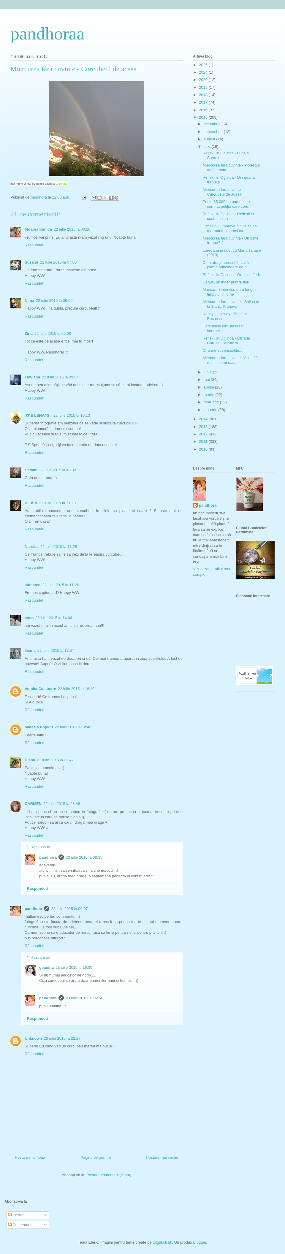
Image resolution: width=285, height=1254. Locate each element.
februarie (212, 402)
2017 (204, 102)
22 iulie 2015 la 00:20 (72, 229)
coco (29, 618)
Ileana (30, 650)
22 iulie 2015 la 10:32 (57, 470)
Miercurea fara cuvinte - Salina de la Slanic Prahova (231, 304)
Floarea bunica (38, 229)
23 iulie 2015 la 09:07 (69, 908)
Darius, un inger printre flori (225, 282)
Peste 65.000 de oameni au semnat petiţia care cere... (226, 204)
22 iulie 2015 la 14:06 (53, 618)
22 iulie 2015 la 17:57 (55, 650)
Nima (29, 300)
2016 (204, 110)
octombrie (213, 124)
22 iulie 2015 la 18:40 (73, 727)
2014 (204, 419)
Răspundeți (34, 245)
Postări (16, 1215)
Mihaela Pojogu (39, 727)
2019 (204, 87)
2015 (204, 117)
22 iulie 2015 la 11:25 (58, 546)
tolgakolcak (162, 1242)
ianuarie (211, 410)
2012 (204, 434)
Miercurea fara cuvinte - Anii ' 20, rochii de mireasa (230, 360)
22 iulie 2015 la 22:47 (55, 760)
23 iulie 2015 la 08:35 (84, 857)
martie (210, 394)
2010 (204, 449)
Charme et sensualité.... (222, 350)
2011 (204, 441)
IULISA (31, 503)
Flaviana (32, 377)
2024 (204, 72)
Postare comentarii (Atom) (108, 1175)
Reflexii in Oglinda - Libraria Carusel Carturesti (226, 340)
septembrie (214, 131)
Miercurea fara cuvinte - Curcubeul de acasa (222, 191)
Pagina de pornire (95, 1157)
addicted (32, 585)
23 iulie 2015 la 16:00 (74, 967)
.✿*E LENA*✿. (38, 415)
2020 (204, 79)
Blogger (199, 1242)
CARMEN (61, 183)
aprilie (209, 387)
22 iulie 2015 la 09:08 (52, 333)
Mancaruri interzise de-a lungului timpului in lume (230, 292)
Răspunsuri (40, 847)
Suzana (31, 262)
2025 (204, 65)
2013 (204, 426)
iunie (208, 372)
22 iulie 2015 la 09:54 (60, 377)
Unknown (33, 1038)
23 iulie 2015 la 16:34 (84, 998)
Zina (29, 333)
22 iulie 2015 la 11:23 (57, 503)
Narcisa (32, 546)
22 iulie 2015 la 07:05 (58, 262)
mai (207, 379)
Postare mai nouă (30, 1157)
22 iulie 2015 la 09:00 (54, 300)
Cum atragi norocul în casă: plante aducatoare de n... (226, 264)
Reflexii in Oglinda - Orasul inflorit (231, 274)
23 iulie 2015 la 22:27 (62, 1038)
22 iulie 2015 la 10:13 (71, 415)
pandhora (48, 857)
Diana (30, 760)
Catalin (31, 470)
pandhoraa (47, 33)
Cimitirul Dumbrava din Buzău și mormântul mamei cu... (229, 228)
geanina (46, 967)
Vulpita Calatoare (40, 689)
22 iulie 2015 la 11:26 (60, 585)
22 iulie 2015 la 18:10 (76, 689)
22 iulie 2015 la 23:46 (61, 803)
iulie (208, 146)
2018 (204, 95)
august (210, 139)
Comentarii (19, 1225)
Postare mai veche (162, 1157)
